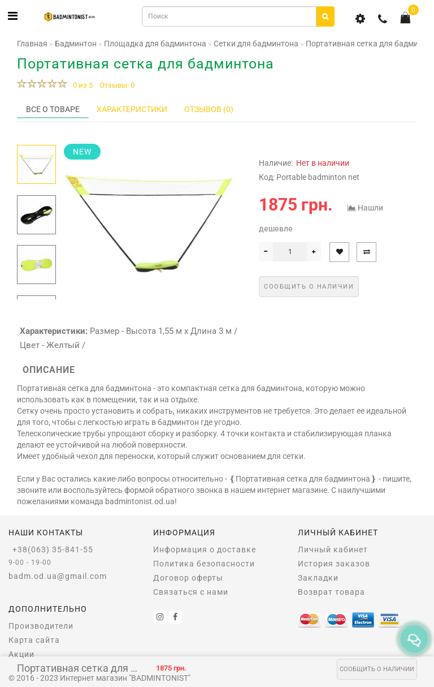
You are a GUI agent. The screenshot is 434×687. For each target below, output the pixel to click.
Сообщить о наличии (377, 669)
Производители (40, 625)
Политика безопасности (204, 563)
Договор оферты (188, 577)
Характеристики (132, 109)
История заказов (334, 563)
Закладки (318, 577)
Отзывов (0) (208, 109)
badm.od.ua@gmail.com (57, 576)
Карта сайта (34, 640)
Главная (32, 43)
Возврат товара (331, 591)
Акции (21, 654)
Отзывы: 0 (116, 85)
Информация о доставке (204, 549)
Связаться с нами (190, 591)
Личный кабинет (333, 549)
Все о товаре (53, 109)
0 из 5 (81, 85)
